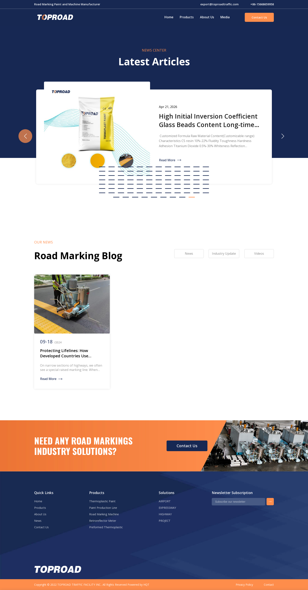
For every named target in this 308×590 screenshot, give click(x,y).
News (37, 521)
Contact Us (259, 17)
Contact (269, 584)
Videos (259, 253)
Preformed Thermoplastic (106, 527)
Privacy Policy (244, 584)
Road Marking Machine (104, 514)
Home (168, 17)
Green (54, 17)
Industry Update (224, 253)
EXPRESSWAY (167, 508)
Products (187, 17)
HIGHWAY (165, 514)
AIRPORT (165, 501)
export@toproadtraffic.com (219, 4)
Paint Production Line (103, 508)
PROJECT (164, 521)
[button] (283, 136)
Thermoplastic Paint (102, 501)
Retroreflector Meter (102, 521)
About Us (207, 17)
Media (225, 17)
